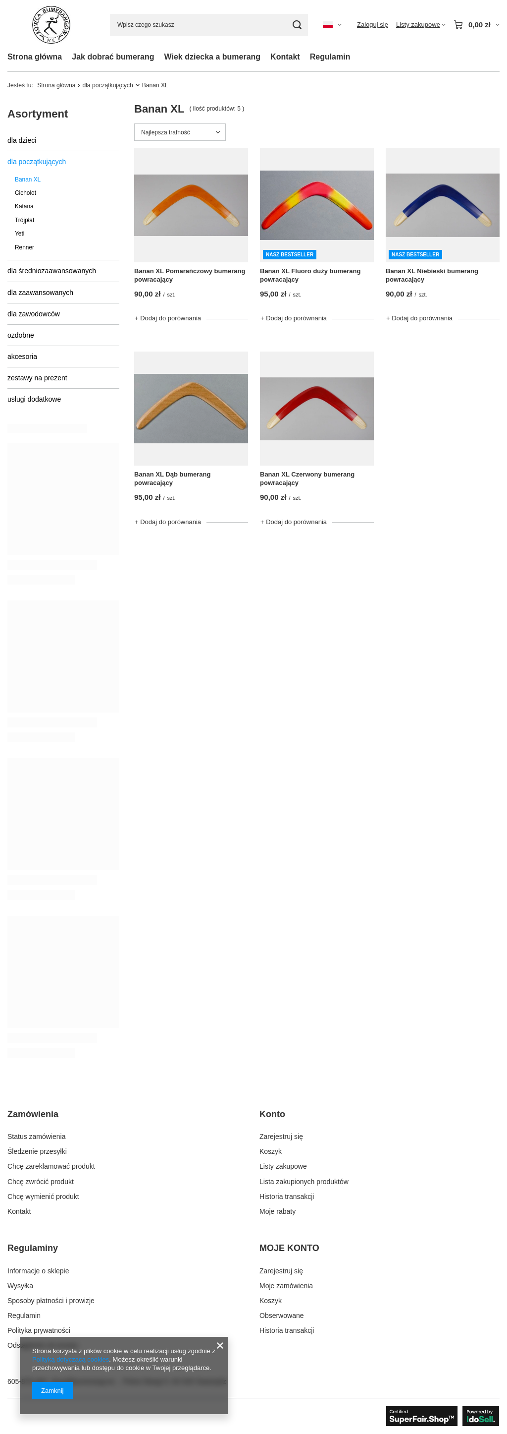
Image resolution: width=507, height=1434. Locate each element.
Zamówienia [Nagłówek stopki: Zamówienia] (32, 1114)
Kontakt (285, 57)
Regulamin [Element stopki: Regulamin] (24, 1315)
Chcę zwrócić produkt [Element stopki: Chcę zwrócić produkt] (40, 1182)
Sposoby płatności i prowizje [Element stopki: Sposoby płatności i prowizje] (51, 1301)
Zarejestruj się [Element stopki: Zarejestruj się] (281, 1136)
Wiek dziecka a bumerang (212, 57)
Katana (24, 206)
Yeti (19, 233)
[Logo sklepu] (51, 25)
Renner (24, 247)
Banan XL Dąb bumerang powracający (172, 478)
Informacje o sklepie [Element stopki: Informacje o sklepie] (38, 1271)
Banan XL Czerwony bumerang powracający (307, 478)
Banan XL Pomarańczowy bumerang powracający (189, 275)
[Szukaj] (297, 25)
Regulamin (330, 57)
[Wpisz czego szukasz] (209, 25)
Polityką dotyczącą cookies (70, 1359)
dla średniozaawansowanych (51, 271)
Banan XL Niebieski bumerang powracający (432, 275)
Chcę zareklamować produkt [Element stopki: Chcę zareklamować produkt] (51, 1166)
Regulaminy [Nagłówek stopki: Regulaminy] (32, 1248)
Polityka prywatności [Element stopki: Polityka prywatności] (38, 1330)
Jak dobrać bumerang (113, 57)
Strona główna (34, 57)
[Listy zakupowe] (421, 25)
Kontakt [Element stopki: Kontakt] (19, 1211)
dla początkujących (107, 85)
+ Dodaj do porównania (168, 318)
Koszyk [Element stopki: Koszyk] (270, 1151)
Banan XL (28, 179)
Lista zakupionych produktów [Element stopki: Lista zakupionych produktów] (304, 1182)
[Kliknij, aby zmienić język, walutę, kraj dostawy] (332, 24)
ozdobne (20, 335)
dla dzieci (21, 140)
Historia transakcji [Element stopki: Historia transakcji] (286, 1196)
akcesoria (22, 356)
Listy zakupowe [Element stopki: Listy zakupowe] (283, 1166)
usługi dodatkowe (34, 399)
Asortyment (37, 114)
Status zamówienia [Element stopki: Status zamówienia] (36, 1136)
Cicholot (25, 192)
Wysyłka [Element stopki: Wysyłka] (20, 1286)
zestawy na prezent (37, 378)
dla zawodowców (33, 314)
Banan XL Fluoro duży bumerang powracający (310, 275)
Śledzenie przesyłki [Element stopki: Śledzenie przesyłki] (37, 1151)
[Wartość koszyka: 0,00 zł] (477, 24)
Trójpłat (24, 220)
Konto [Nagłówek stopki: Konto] (272, 1114)
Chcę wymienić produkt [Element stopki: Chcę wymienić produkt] (43, 1196)
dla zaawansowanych (40, 293)
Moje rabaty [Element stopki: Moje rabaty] (277, 1211)
